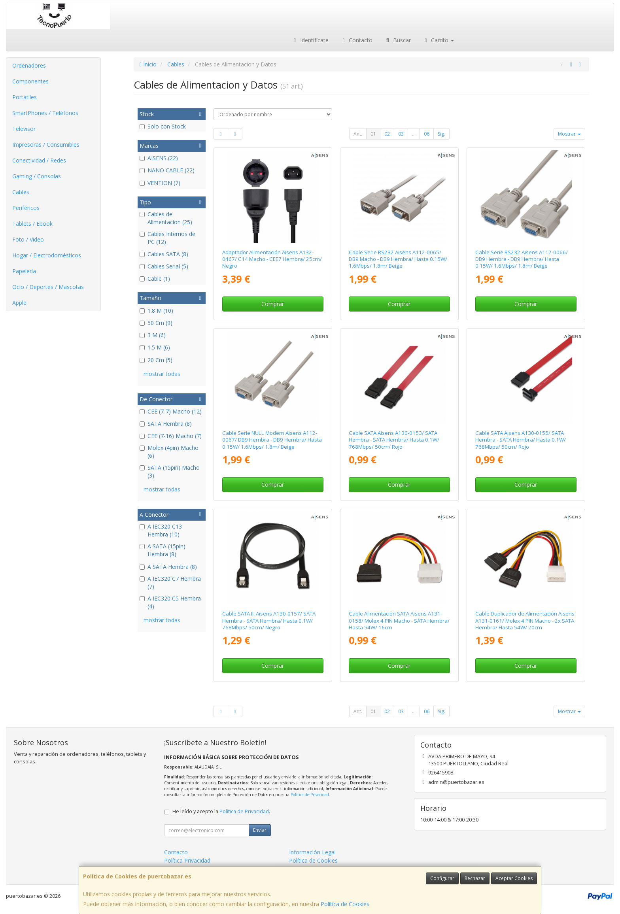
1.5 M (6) (155, 347)
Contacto (356, 40)
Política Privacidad (187, 860)
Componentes (30, 81)
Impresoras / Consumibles (45, 144)
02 (387, 133)
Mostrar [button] (569, 133)
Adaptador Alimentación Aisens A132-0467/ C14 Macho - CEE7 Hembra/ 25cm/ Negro (272, 259)
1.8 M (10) (156, 310)
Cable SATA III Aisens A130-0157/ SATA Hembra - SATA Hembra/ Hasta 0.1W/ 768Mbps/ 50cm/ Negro (269, 620)
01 (373, 133)
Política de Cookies (345, 904)
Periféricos (26, 208)
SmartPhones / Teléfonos (45, 113)
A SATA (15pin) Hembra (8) (162, 550)
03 (401, 133)
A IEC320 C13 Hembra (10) (161, 530)
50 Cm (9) (156, 323)
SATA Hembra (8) (166, 423)
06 (426, 133)
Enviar (260, 830)
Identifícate (310, 40)
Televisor (24, 128)
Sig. (441, 133)
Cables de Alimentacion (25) (166, 218)
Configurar (442, 878)
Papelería (24, 271)
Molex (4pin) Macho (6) (169, 451)
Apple (19, 302)
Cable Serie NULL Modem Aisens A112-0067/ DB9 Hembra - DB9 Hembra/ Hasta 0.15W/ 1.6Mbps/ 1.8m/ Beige (272, 439)
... (414, 133)
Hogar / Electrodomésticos (46, 255)
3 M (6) (153, 335)
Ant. (357, 133)
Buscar (397, 40)
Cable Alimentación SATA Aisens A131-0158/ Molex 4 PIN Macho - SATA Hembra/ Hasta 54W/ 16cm (399, 620)
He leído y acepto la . (221, 811)
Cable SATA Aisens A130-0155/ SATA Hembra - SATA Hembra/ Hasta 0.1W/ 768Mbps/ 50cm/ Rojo (520, 439)
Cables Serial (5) (164, 266)
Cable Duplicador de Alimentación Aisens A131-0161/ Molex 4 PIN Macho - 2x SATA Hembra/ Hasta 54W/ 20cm (525, 620)
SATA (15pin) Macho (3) (170, 471)
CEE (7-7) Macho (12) (171, 411)
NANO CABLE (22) (167, 170)
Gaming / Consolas (36, 176)
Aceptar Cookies (514, 878)
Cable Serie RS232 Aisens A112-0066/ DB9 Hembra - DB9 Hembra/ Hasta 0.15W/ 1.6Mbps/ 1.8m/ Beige (521, 259)
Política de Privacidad (310, 794)
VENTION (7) (160, 183)
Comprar (272, 304)
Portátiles (24, 97)
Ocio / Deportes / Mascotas (48, 287)
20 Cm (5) (156, 360)
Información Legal (312, 852)
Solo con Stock (163, 126)
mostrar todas (162, 374)
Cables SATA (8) (164, 254)
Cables (20, 192)
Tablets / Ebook (32, 223)
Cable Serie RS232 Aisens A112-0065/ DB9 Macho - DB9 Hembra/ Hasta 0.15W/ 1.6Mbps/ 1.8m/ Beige (398, 259)
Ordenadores (29, 65)
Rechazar (475, 878)
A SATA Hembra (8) (168, 566)
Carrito (438, 40)
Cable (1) (155, 278)
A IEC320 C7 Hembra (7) (170, 582)
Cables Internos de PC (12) (167, 237)
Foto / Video (28, 239)
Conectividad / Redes (39, 160)
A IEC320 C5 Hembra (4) (170, 602)
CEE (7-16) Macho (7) (171, 436)
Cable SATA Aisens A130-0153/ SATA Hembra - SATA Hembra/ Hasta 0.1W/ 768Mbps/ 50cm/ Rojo (394, 439)
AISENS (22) (159, 158)
